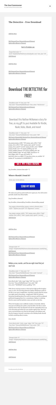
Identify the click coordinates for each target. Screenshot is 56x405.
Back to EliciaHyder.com (28, 47)
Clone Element (20, 41)
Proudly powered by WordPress (16, 369)
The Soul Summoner (13, 5)
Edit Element (12, 41)
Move (14, 43)
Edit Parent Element (14, 137)
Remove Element (21, 43)
